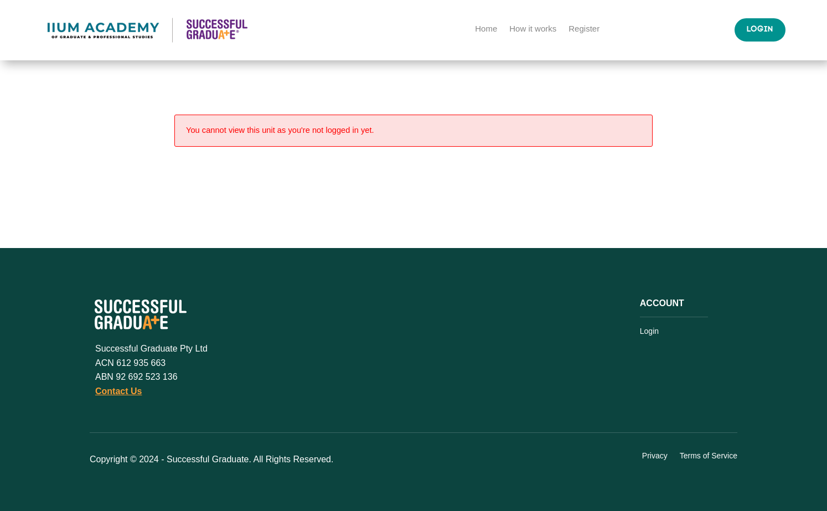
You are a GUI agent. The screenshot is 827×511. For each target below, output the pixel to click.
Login (760, 29)
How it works (532, 29)
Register (583, 29)
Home (486, 29)
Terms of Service (708, 456)
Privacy (655, 456)
